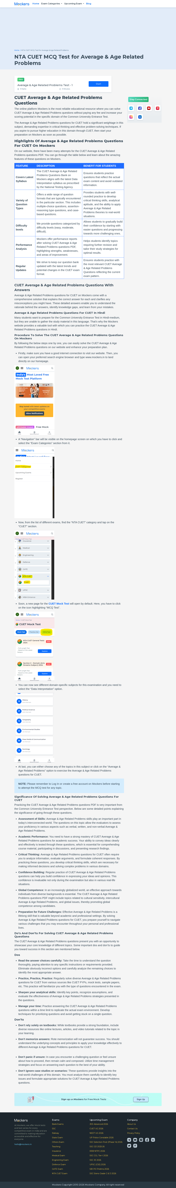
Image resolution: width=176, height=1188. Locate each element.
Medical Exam (58, 1155)
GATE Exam (57, 1169)
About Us (131, 1124)
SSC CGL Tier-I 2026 (99, 1155)
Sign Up (141, 1099)
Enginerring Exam (60, 1160)
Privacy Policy (133, 1133)
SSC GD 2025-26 (97, 1146)
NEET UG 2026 (96, 1133)
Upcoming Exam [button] (73, 3)
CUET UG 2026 (96, 1128)
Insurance (56, 1151)
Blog (88, 3)
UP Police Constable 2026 (101, 1137)
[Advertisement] (88, 29)
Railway (55, 1133)
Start (98, 84)
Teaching (56, 1146)
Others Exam (58, 1142)
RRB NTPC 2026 (97, 1151)
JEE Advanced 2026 (99, 1124)
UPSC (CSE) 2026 (98, 1164)
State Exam (57, 1137)
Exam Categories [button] (51, 3)
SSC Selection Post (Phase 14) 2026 (106, 1142)
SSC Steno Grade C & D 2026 (103, 1173)
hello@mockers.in (23, 1144)
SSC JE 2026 (95, 1160)
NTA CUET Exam (59, 1173)
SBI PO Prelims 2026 (99, 1169)
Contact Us (132, 1128)
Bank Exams (57, 1124)
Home (35, 3)
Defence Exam (59, 1164)
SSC (54, 1128)
